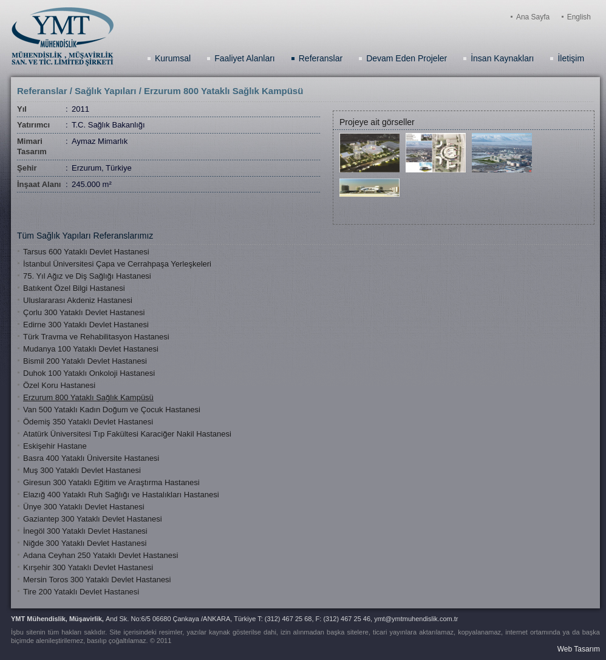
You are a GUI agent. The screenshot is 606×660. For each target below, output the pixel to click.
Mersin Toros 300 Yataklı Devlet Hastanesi (97, 579)
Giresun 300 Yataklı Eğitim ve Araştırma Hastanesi (111, 482)
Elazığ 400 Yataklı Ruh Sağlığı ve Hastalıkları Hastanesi (121, 494)
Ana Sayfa (533, 17)
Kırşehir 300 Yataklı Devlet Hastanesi (88, 567)
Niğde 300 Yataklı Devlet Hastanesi (84, 543)
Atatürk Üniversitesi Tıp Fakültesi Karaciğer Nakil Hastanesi (127, 433)
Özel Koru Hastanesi (59, 385)
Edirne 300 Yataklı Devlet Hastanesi (86, 324)
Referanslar (320, 58)
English (579, 17)
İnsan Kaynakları (502, 58)
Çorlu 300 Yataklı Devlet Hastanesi (84, 312)
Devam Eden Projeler (406, 58)
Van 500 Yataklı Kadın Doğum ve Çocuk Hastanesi (111, 409)
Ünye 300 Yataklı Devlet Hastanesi (84, 506)
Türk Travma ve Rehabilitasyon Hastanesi (96, 336)
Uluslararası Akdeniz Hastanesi (77, 300)
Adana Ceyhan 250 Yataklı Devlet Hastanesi (100, 555)
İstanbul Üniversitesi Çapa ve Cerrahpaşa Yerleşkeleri (117, 263)
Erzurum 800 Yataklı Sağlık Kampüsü (88, 397)
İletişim (570, 58)
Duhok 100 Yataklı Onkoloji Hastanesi (89, 373)
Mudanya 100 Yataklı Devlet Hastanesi (90, 348)
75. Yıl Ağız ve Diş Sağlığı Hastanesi (87, 276)
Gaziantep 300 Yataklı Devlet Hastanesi (92, 518)
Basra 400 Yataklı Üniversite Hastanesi (91, 458)
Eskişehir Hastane (55, 446)
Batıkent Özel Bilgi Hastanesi (74, 288)
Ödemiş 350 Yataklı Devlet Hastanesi (88, 421)
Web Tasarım (578, 649)
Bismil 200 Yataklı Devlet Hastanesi (85, 361)
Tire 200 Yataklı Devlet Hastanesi (81, 591)
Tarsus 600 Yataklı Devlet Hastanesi (86, 251)
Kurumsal (173, 58)
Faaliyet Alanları (244, 58)
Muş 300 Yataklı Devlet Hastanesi (82, 470)
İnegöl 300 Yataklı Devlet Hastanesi (85, 531)
